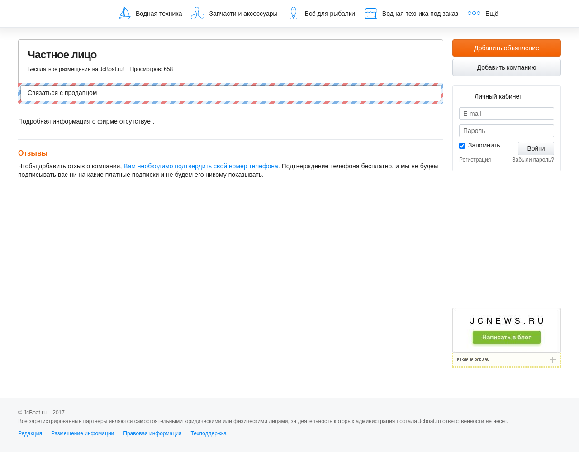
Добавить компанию (506, 67)
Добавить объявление (506, 48)
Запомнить (484, 145)
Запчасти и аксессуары (234, 13)
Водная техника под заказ (411, 13)
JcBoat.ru (61, 13)
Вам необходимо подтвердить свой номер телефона (200, 166)
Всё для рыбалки (321, 13)
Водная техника (150, 13)
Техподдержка (208, 433)
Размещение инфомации (82, 433)
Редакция (30, 433)
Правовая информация (152, 433)
